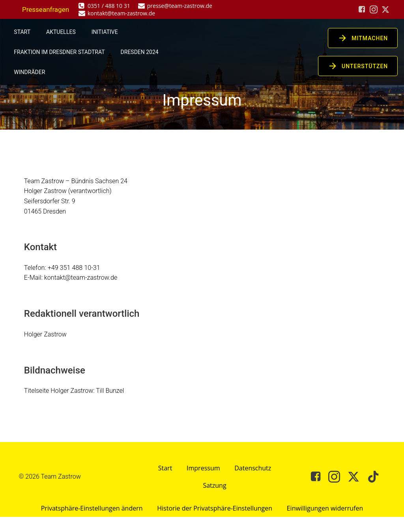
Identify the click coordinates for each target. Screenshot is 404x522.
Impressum (203, 472)
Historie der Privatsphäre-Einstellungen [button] (214, 513)
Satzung (214, 489)
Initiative (105, 32)
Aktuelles (61, 32)
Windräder (29, 72)
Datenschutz (254, 472)
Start (22, 32)
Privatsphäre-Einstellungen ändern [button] (90, 513)
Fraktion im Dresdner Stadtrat (59, 52)
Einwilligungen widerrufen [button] (326, 513)
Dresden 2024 (140, 52)
